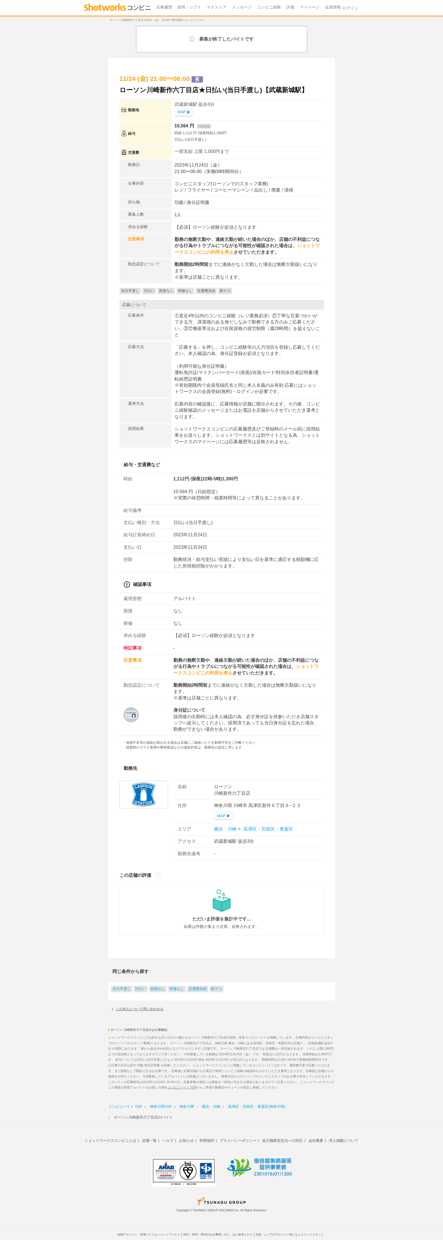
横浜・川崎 (226, 829)
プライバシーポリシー (238, 1140)
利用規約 (207, 1140)
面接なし (157, 989)
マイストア (216, 7)
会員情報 (333, 7)
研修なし (176, 989)
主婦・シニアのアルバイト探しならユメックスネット (289, 1234)
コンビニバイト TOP (181, 1087)
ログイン (350, 8)
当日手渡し (121, 989)
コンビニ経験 (269, 7)
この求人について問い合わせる (139, 1009)
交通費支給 (197, 989)
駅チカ (216, 989)
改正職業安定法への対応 (282, 1140)
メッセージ (242, 7)
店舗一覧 (149, 1140)
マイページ (310, 7)
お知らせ (186, 1140)
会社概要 (315, 1140)
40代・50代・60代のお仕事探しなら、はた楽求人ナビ (217, 1234)
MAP (182, 112)
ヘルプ (167, 1140)
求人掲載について (343, 1140)
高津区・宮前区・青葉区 (267, 829)
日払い (140, 989)
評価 (290, 7)
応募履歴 (164, 7)
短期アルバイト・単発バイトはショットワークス (148, 1234)
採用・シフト (189, 7)
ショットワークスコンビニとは (110, 1140)
